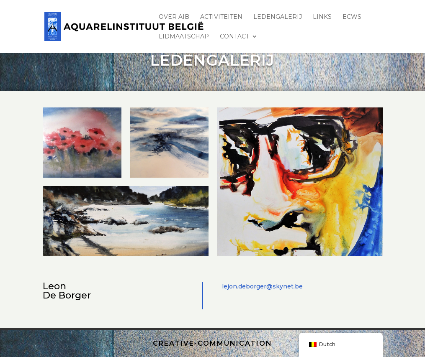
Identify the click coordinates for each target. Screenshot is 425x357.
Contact (234, 36)
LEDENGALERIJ (277, 17)
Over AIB (174, 17)
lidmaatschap (184, 36)
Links (322, 17)
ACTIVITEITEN (221, 17)
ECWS (352, 17)
